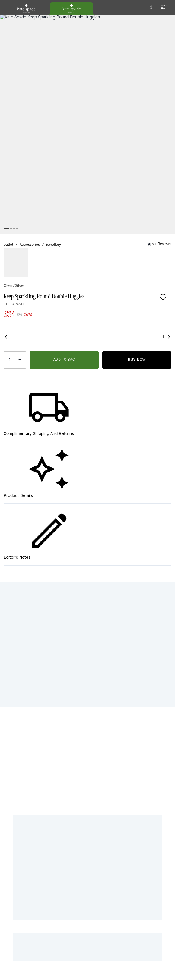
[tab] (63, 6)
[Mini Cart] (166, 19)
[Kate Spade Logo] (87, 19)
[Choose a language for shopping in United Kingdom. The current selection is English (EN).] (15, 19)
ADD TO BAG (123, 189)
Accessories (34, 63)
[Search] (103, 19)
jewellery (61, 63)
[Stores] (37, 19)
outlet (10, 63)
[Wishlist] (140, 19)
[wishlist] (31, 80)
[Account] (153, 19)
